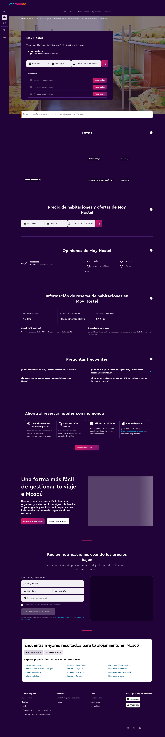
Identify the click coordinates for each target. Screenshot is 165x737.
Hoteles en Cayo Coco (76, 669)
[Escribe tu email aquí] (55, 598)
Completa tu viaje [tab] (53, 652)
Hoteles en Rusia (58, 19)
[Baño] (135, 151)
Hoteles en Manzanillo (75, 672)
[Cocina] (135, 173)
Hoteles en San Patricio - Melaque (39, 669)
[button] (4, 4)
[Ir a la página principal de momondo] (17, 4)
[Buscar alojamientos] (4, 17)
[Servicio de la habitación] (102, 173)
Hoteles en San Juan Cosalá (119, 672)
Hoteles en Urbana (116, 676)
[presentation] (151, 132)
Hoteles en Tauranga (75, 676)
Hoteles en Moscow (74, 19)
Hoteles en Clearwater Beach (120, 665)
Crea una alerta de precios (132, 431)
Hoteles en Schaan (32, 676)
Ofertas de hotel (27, 19)
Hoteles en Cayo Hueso (76, 665)
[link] (87, 447)
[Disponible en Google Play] (133, 699)
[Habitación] (53, 162)
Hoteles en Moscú (90, 19)
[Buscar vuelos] (4, 11)
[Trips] (4, 30)
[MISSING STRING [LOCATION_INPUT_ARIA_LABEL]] (55, 583)
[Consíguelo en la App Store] (133, 705)
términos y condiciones (63, 617)
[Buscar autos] (4, 22)
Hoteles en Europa (42, 19)
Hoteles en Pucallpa (33, 672)
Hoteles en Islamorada (117, 669)
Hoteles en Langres (33, 665)
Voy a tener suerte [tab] (33, 652)
